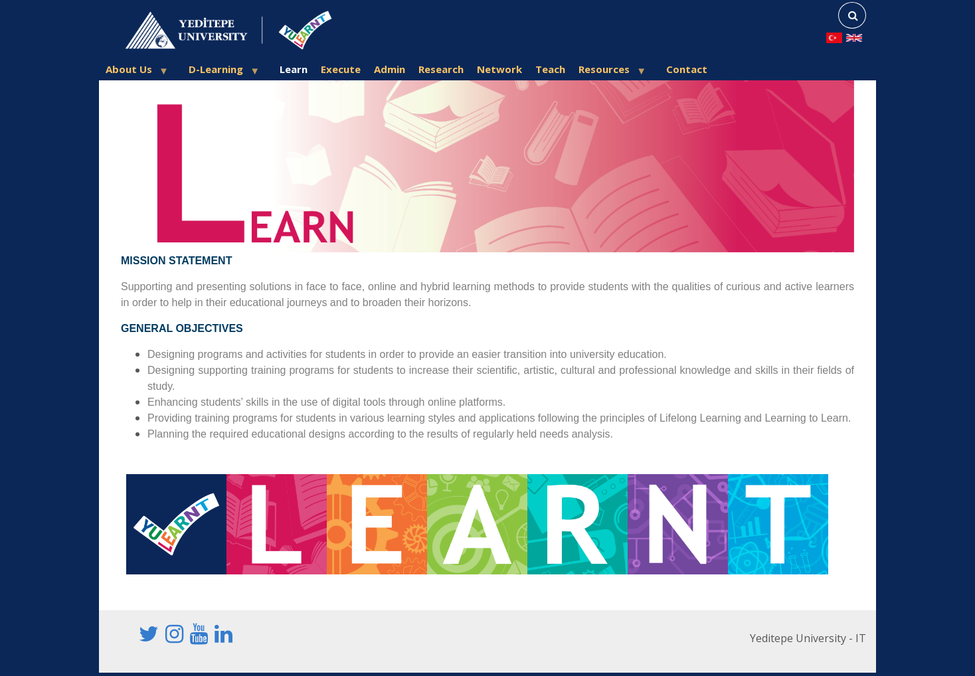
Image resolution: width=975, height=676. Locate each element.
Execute (341, 69)
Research (441, 69)
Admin (389, 69)
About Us (133, 71)
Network (499, 69)
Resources (608, 71)
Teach (550, 69)
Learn (294, 69)
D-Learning (220, 71)
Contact (686, 69)
